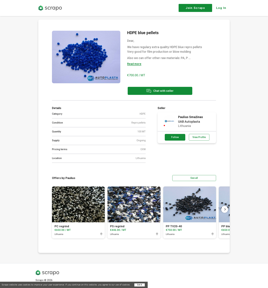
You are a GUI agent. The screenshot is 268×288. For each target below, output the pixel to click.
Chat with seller (157, 91)
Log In (221, 8)
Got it (139, 285)
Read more (134, 64)
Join (195, 8)
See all (206, 177)
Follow (175, 137)
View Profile (199, 137)
